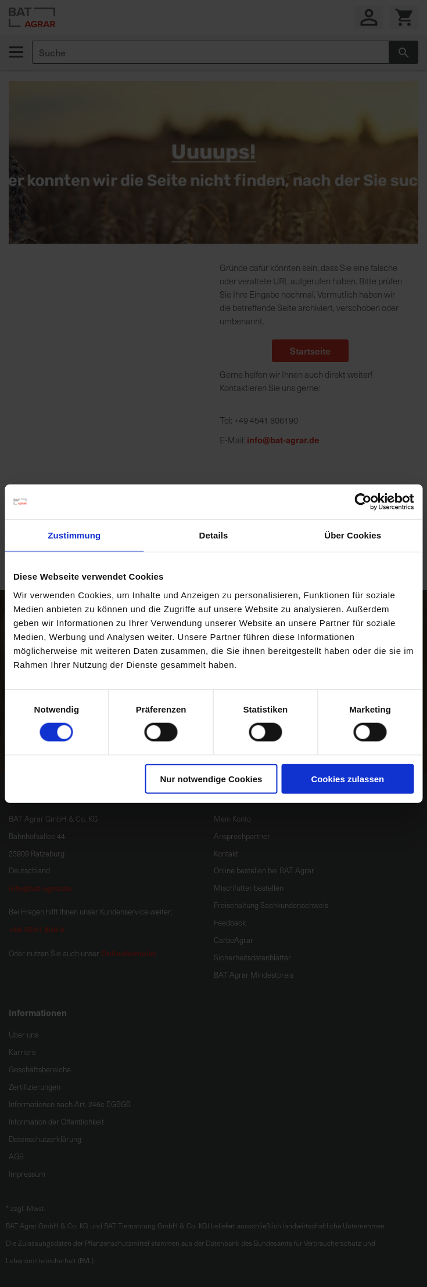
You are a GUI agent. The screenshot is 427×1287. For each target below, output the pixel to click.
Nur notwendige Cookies (211, 778)
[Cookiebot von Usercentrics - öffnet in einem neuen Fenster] (363, 502)
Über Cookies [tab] (352, 535)
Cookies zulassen (347, 778)
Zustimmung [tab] (74, 535)
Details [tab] (213, 535)
